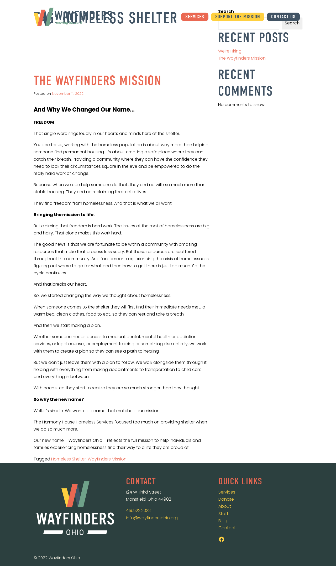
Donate (226, 499)
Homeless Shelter (68, 459)
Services (194, 17)
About (224, 507)
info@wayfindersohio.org (152, 518)
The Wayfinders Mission (97, 80)
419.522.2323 (138, 511)
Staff (223, 514)
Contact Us (283, 17)
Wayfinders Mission (107, 459)
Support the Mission (237, 17)
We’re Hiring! (230, 51)
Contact (227, 528)
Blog (222, 521)
